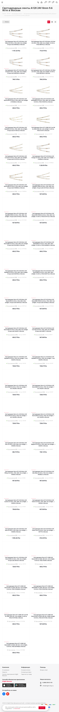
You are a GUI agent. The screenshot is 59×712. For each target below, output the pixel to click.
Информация (25, 667)
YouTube (7, 693)
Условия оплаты (25, 670)
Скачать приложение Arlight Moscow (10, 674)
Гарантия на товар (26, 674)
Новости (4, 672)
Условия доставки (26, 672)
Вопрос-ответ (44, 670)
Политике (17, 708)
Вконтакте (3, 693)
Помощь (43, 667)
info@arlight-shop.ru (48, 685)
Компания (5, 667)
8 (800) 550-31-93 (47, 682)
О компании (5, 670)
